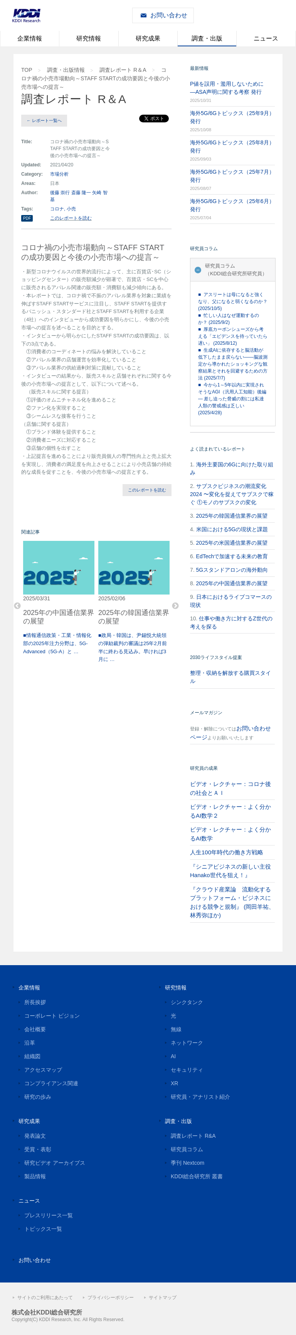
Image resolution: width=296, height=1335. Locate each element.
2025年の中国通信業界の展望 (231, 583)
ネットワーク (187, 1043)
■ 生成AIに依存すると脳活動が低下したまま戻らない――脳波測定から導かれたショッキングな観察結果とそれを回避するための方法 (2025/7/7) (232, 364)
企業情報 (29, 38)
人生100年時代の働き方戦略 (226, 852)
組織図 (32, 1056)
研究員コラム (187, 1149)
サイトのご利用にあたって (45, 1297)
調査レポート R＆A (122, 70)
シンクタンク (187, 1002)
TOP (26, 70)
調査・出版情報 (66, 70)
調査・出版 (207, 38)
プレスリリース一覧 (48, 1215)
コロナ (57, 209)
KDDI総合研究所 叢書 (197, 1176)
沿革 (29, 1043)
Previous (17, 606)
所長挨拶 (35, 1002)
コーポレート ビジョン (52, 1016)
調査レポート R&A (193, 1136)
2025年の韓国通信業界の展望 (231, 516)
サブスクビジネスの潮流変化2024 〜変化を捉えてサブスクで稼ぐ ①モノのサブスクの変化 (232, 494)
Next (175, 606)
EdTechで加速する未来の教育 (232, 556)
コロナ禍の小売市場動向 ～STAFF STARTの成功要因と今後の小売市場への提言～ (95, 78)
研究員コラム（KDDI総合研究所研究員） (236, 269)
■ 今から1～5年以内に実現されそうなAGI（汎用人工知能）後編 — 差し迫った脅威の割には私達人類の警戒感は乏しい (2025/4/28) (232, 398)
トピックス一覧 (43, 1229)
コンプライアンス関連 (51, 1083)
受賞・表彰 (37, 1149)
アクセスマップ (43, 1070)
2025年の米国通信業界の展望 (231, 543)
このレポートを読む (71, 218)
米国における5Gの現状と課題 (232, 529)
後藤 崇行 (60, 192)
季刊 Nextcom (187, 1163)
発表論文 (35, 1136)
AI (173, 1056)
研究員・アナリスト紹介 (200, 1097)
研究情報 (88, 38)
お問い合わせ (168, 15)
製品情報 (35, 1176)
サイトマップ (163, 1297)
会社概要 (35, 1029)
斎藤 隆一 (81, 192)
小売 (71, 209)
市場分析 (59, 174)
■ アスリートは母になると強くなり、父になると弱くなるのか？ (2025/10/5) (232, 301)
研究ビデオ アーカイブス (54, 1163)
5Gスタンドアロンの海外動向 (232, 570)
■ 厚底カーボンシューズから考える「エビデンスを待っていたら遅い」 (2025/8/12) (232, 336)
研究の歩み (37, 1097)
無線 (176, 1029)
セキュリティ (187, 1070)
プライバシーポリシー (110, 1297)
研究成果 (148, 38)
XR (174, 1083)
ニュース (266, 38)
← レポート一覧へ (44, 120)
